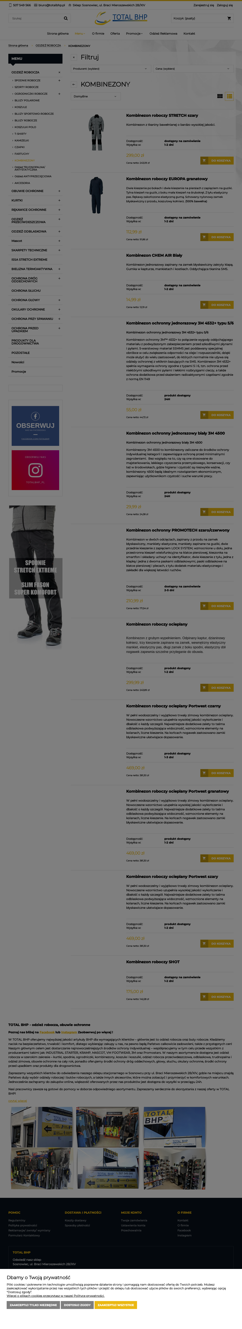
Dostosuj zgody (77, 1305)
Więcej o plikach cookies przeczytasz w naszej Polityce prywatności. (56, 1296)
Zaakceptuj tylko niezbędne (33, 1305)
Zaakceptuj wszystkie (116, 1305)
